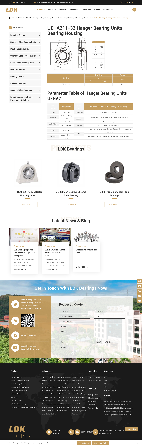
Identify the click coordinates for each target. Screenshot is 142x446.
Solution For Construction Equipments (79, 407)
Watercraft (75, 414)
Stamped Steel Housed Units (23, 56)
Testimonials (92, 405)
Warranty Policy (93, 408)
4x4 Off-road (76, 400)
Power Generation (62, 410)
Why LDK (63, 9)
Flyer (105, 380)
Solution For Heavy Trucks (49, 407)
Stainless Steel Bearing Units (23, 42)
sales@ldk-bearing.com (45, 2)
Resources (74, 9)
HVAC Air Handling (48, 377)
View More (20, 270)
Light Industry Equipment (79, 394)
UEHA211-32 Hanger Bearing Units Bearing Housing (110, 18)
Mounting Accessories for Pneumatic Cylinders (21, 98)
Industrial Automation (64, 404)
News (90, 384)
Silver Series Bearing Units (22, 63)
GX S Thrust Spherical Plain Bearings (114, 194)
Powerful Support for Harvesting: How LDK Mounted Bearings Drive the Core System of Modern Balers (118, 415)
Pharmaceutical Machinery (49, 390)
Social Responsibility (95, 380)
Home (13, 18)
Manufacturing (93, 398)
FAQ (105, 377)
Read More (27, 204)
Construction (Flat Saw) (64, 384)
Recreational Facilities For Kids (79, 387)
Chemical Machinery (63, 387)
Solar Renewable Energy (49, 404)
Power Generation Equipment (49, 397)
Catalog (106, 384)
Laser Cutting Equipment (49, 414)
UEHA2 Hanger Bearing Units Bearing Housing (73, 18)
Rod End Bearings (18, 83)
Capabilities (92, 401)
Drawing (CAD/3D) (110, 390)
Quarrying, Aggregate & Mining (64, 377)
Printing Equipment (63, 390)
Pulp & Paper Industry (64, 397)
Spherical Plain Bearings (21, 90)
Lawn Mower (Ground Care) (49, 394)
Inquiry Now (132, 429)
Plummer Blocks (17, 69)
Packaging (45, 384)
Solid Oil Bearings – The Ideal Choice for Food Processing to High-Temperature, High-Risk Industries (118, 401)
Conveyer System (47, 400)
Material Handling (62, 380)
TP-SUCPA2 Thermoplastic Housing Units (27, 194)
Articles (97, 9)
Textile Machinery (77, 404)
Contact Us (108, 9)
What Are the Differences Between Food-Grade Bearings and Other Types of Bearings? (118, 405)
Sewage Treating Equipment (49, 387)
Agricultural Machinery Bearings (49, 380)
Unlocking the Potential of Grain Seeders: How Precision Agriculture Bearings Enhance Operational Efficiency (118, 411)
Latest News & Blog (71, 220)
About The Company (95, 377)
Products (41, 9)
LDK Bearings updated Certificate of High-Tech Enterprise (24, 253)
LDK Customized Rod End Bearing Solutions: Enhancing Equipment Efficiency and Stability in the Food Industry (118, 408)
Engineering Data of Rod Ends (86, 251)
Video (105, 387)
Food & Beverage (77, 377)
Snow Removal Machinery (79, 380)
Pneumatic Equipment (79, 410)
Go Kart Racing (62, 400)
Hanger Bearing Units (48, 18)
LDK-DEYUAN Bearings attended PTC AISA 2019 (55, 253)
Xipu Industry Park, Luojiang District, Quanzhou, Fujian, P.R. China (115, 432)
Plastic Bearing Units (19, 49)
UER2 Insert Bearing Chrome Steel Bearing (71, 194)
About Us (52, 9)
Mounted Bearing (32, 18)
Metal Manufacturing (78, 397)
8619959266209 (21, 2)
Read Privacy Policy (100, 443)
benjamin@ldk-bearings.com (63, 2)
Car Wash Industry (78, 384)
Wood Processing (77, 390)
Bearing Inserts (17, 76)
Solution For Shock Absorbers (64, 407)
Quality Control (93, 394)
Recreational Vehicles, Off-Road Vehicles (49, 410)
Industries (86, 9)
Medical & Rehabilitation (64, 394)
